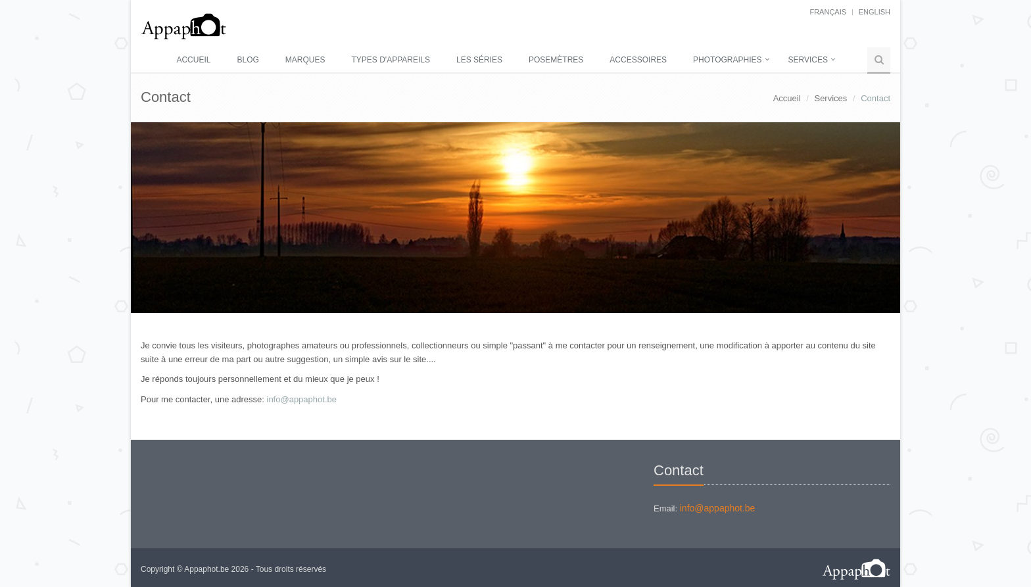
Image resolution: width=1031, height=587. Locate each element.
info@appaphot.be (302, 399)
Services (808, 59)
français (827, 12)
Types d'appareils (391, 59)
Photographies (727, 59)
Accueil (193, 59)
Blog (247, 59)
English (874, 12)
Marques (305, 59)
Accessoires (638, 59)
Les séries (479, 59)
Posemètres (556, 59)
